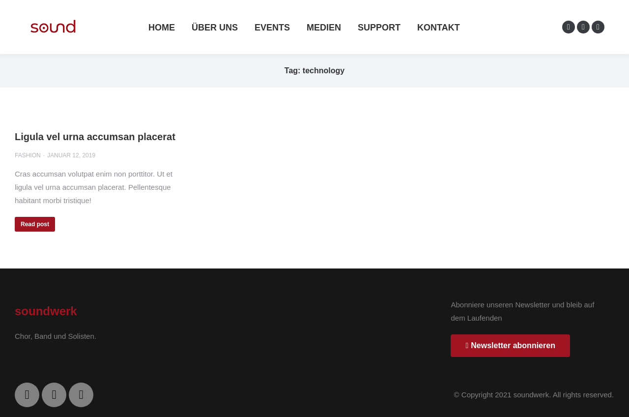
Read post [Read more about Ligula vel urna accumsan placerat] (35, 224)
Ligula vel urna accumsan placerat (95, 136)
